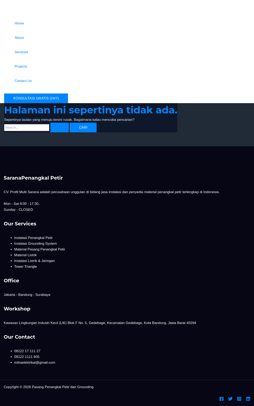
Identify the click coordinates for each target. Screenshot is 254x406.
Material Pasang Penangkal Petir (39, 249)
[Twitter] (230, 400)
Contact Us (23, 81)
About (19, 38)
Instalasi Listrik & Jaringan (34, 261)
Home (19, 23)
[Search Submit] (59, 127)
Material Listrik (25, 255)
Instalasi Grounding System (35, 244)
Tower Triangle (25, 267)
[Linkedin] (248, 400)
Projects (21, 66)
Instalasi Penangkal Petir (33, 238)
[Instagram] (239, 400)
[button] (36, 98)
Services (21, 52)
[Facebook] (221, 400)
